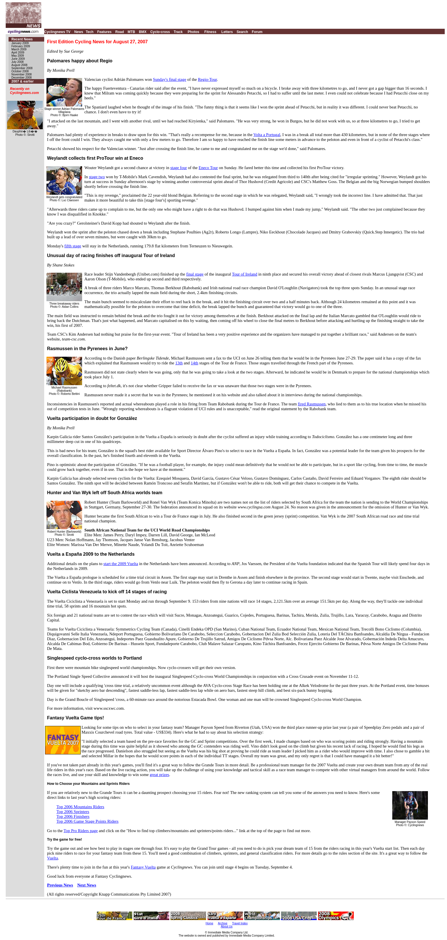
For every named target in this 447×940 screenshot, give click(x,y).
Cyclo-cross (160, 32)
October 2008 (20, 71)
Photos (193, 32)
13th (179, 363)
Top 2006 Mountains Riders (80, 806)
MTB (131, 32)
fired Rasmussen (312, 404)
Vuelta (52, 858)
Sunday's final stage (169, 79)
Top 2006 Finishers (73, 816)
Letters (227, 32)
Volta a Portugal (266, 134)
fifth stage (72, 246)
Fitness (210, 32)
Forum (257, 32)
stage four (178, 167)
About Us (226, 926)
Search (242, 32)
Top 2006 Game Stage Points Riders (87, 821)
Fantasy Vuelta (143, 867)
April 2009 (17, 52)
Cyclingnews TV (57, 32)
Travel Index (240, 923)
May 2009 (17, 55)
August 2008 (19, 65)
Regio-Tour (207, 79)
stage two (97, 177)
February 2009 (20, 46)
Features (104, 32)
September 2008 (21, 68)
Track (178, 32)
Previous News (60, 885)
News (78, 32)
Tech (90, 32)
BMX (143, 32)
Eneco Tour (208, 167)
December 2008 (21, 77)
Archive (222, 923)
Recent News (22, 39)
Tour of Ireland (244, 274)
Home (209, 923)
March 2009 (19, 49)
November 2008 (21, 74)
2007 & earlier (22, 81)
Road (119, 32)
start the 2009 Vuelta (120, 563)
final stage (195, 274)
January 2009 (20, 43)
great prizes (159, 774)
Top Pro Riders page (81, 830)
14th (194, 363)
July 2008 (17, 61)
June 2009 (18, 58)
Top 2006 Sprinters (72, 811)
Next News (86, 885)
